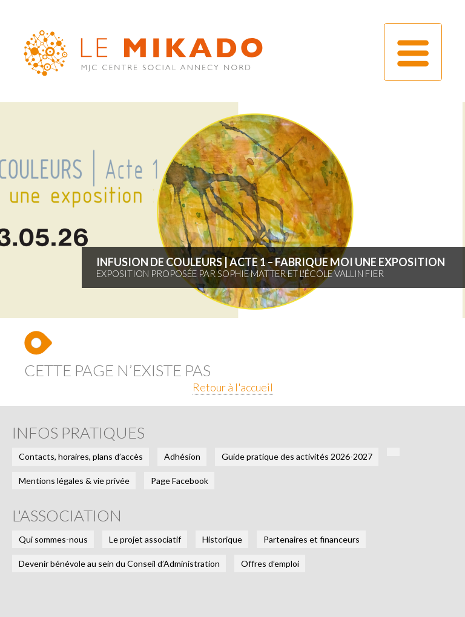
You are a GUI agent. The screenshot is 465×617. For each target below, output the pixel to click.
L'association (67, 515)
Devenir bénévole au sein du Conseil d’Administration (119, 563)
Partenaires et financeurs (311, 539)
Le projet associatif (145, 539)
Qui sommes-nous (53, 539)
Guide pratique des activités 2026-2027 (297, 456)
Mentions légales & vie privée (74, 480)
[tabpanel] (232, 210)
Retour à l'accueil (233, 387)
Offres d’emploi (270, 563)
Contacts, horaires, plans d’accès (81, 456)
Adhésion (182, 456)
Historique (222, 539)
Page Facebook (179, 480)
